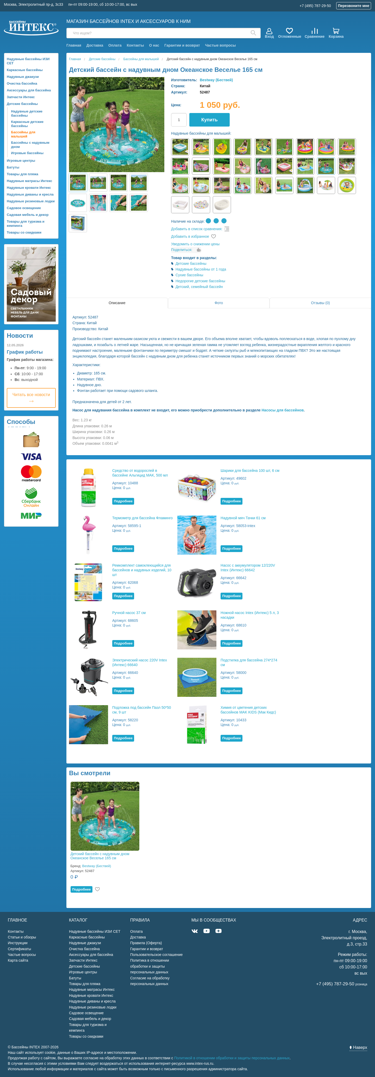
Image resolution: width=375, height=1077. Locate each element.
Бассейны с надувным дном (30, 145)
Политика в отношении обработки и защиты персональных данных (149, 966)
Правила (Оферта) (146, 943)
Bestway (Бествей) (216, 80)
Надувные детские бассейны (27, 113)
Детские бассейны (22, 104)
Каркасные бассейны (25, 70)
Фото (219, 303)
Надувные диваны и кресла (30, 194)
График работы (25, 352)
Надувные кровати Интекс (29, 188)
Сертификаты (19, 949)
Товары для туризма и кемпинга (26, 224)
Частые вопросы (220, 45)
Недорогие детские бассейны (200, 281)
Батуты (13, 167)
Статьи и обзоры (22, 937)
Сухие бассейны (189, 275)
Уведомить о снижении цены (195, 244)
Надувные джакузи (23, 77)
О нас (154, 45)
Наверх (358, 1047)
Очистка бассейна (22, 83)
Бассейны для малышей (23, 134)
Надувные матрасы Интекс (29, 181)
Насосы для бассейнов (282, 410)
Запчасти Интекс (21, 97)
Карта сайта (18, 960)
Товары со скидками (24, 232)
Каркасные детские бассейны (27, 124)
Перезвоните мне (353, 6)
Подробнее (123, 501)
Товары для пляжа (22, 174)
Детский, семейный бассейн (199, 287)
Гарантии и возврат (182, 45)
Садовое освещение (24, 208)
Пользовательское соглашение (156, 955)
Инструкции (18, 943)
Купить (209, 119)
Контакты (135, 45)
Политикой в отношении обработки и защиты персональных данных (232, 1058)
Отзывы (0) (320, 303)
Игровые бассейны (27, 153)
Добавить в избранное (190, 236)
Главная (73, 45)
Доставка (94, 45)
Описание (117, 303)
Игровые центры (21, 160)
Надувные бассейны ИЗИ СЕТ (28, 61)
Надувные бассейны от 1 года (201, 269)
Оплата (115, 45)
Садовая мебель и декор (27, 215)
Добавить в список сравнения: (196, 229)
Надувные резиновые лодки (31, 201)
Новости (20, 335)
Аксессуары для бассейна (29, 90)
